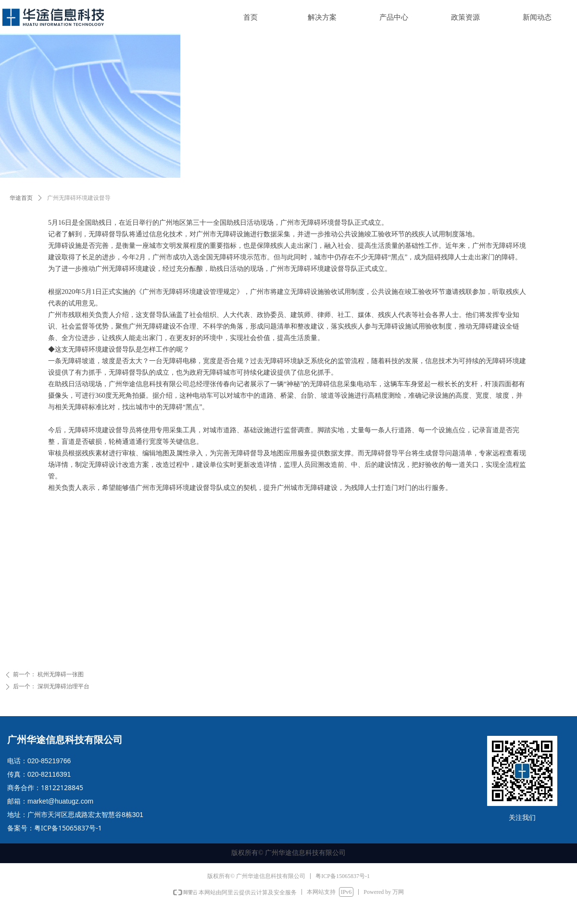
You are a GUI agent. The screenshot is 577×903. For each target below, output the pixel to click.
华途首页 (21, 198)
